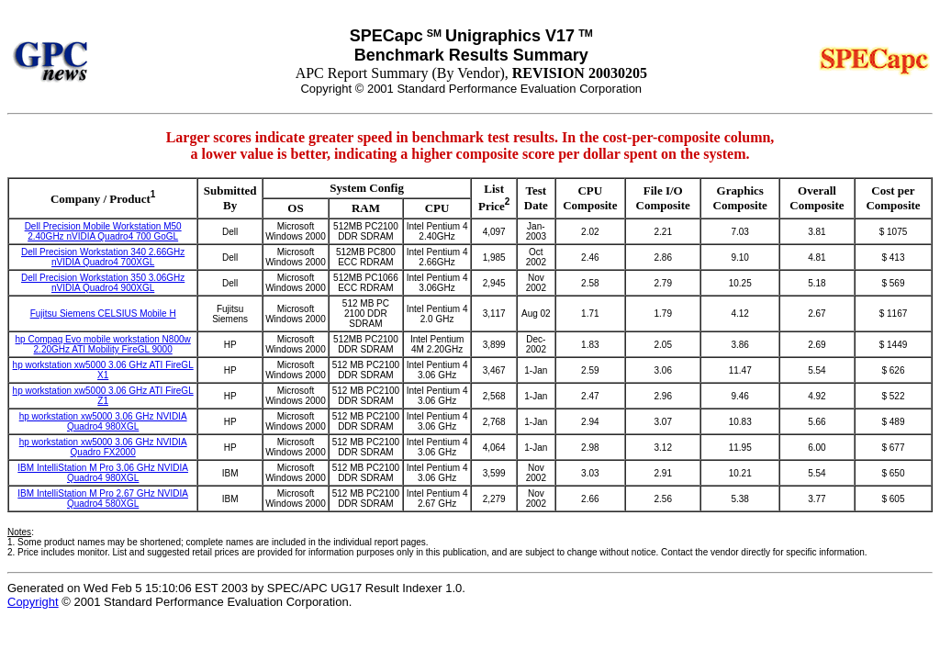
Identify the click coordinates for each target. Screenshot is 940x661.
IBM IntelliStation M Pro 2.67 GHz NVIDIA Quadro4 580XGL (102, 498)
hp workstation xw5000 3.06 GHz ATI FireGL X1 (103, 370)
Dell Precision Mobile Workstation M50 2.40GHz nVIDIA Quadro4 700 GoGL (103, 231)
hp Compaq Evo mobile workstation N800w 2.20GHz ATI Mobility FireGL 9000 (103, 344)
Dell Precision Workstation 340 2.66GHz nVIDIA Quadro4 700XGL (103, 257)
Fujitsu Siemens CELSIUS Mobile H (103, 313)
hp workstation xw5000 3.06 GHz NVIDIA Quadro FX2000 (103, 447)
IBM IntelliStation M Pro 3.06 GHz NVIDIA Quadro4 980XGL (102, 473)
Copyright (33, 602)
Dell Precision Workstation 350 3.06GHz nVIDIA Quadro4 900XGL (103, 283)
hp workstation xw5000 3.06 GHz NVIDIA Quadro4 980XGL (103, 421)
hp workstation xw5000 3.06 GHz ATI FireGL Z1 (103, 396)
